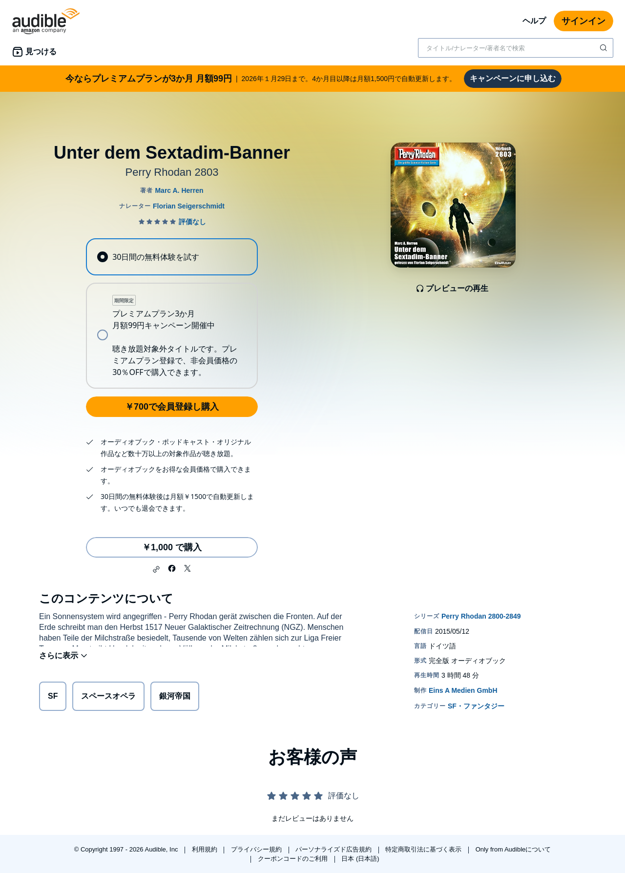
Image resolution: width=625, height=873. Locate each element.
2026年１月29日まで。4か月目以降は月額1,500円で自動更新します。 (260, 78)
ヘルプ (534, 21)
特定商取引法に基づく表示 (424, 849)
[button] (156, 569)
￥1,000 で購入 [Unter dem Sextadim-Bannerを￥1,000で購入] (172, 547)
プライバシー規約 (257, 849)
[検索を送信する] (604, 48)
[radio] (172, 256)
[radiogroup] (172, 313)
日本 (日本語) (360, 858)
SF (53, 698)
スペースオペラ (108, 698)
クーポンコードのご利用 (294, 858)
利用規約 (205, 849)
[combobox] (515, 48)
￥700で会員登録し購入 (172, 407)
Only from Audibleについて (513, 849)
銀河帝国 (174, 698)
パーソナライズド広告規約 (334, 849)
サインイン (583, 21)
